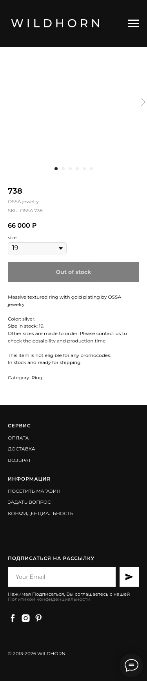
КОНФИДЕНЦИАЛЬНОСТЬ (40, 513)
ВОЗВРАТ (19, 460)
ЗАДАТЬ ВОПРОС (29, 502)
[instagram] (26, 618)
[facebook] (13, 618)
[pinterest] (39, 618)
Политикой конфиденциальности (49, 599)
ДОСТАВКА (21, 449)
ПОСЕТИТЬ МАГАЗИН (34, 491)
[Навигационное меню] (133, 23)
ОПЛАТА (18, 438)
